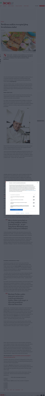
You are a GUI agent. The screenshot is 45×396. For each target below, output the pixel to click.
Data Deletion (17, 213)
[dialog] (22, 198)
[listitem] (22, 194)
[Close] (38, 183)
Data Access (22, 213)
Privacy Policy (27, 213)
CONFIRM (16, 209)
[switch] (33, 196)
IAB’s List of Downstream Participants (31, 190)
